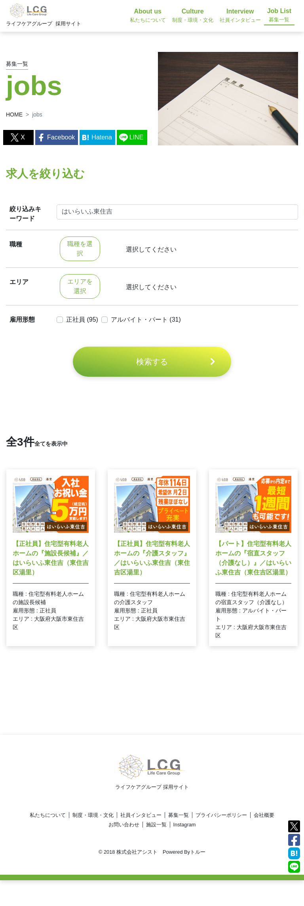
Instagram (184, 825)
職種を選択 (80, 248)
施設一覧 (156, 825)
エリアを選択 (80, 286)
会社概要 (264, 815)
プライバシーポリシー (221, 815)
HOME (14, 114)
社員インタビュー (141, 815)
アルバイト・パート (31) (146, 319)
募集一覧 (178, 815)
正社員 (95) (82, 319)
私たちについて (48, 815)
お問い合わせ (123, 825)
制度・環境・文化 (93, 815)
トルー (197, 852)
